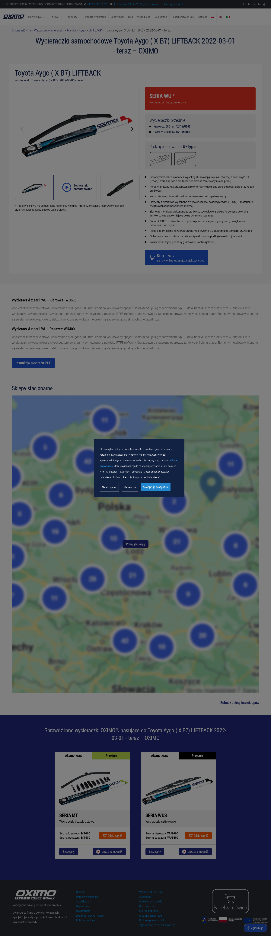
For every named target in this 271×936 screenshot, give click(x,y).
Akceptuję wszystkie (156, 487)
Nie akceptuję (109, 487)
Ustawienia (130, 487)
